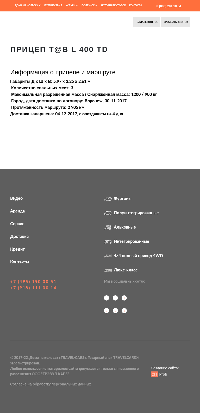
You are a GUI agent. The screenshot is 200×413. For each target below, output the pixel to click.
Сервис (17, 223)
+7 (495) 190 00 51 (33, 281)
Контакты (135, 5)
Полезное (89, 5)
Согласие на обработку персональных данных (50, 384)
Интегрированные (126, 241)
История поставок (113, 5)
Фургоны (118, 198)
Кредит (17, 249)
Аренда (17, 210)
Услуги (72, 5)
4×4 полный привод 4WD (133, 255)
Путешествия (53, 5)
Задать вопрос (147, 22)
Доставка (19, 236)
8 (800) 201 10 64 (168, 6)
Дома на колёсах (28, 5)
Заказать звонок (176, 22)
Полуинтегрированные (131, 212)
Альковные (120, 226)
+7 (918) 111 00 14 (33, 287)
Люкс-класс (121, 269)
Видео (16, 198)
